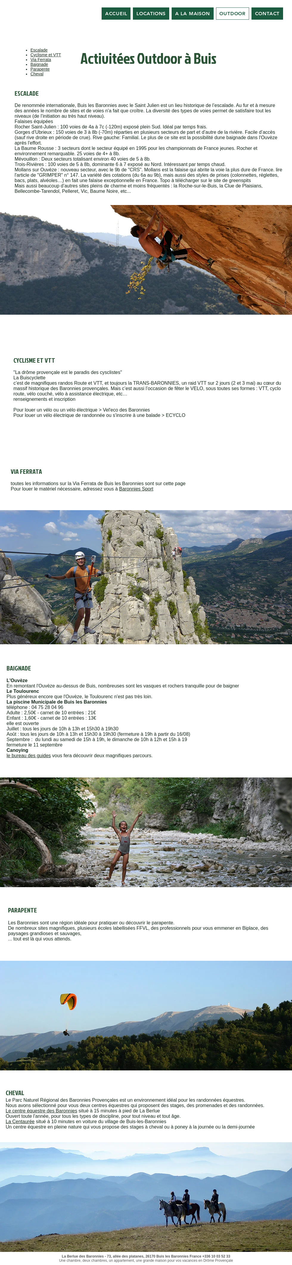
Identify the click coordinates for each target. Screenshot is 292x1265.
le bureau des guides (29, 755)
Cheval (37, 74)
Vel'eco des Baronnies (126, 409)
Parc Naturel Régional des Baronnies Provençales (65, 1100)
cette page (174, 483)
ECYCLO (175, 415)
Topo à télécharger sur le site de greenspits (205, 180)
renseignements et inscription (44, 399)
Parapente (40, 69)
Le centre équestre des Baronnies (41, 1110)
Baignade (39, 64)
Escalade (39, 50)
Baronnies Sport (136, 488)
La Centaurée (20, 1121)
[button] (146, 260)
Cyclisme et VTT (45, 54)
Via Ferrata (40, 59)
